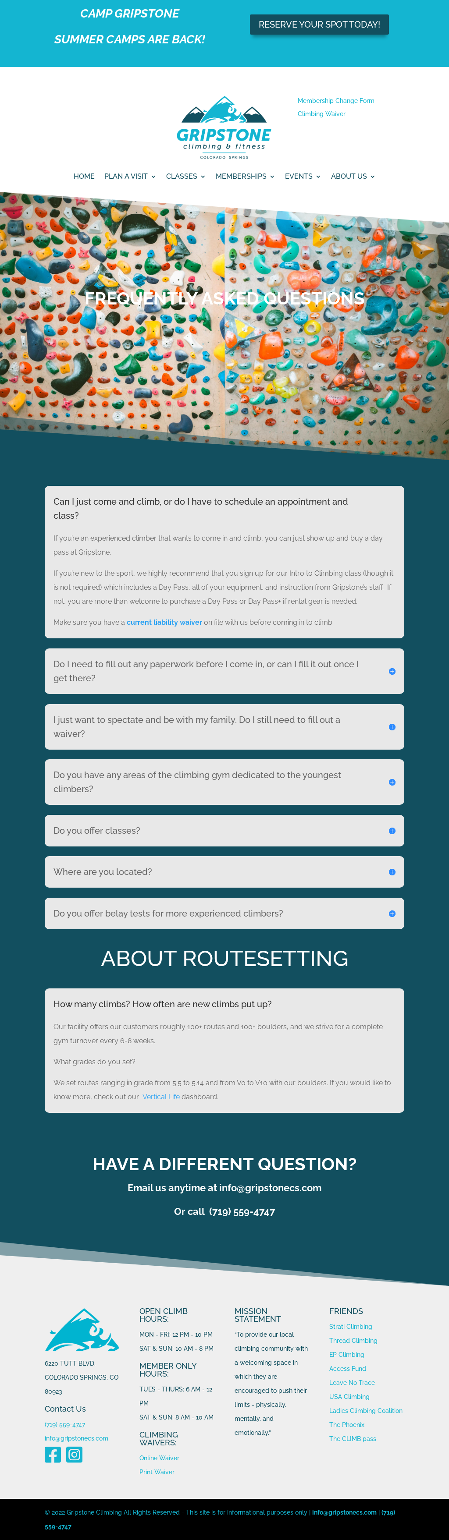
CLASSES (181, 177)
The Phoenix (346, 1424)
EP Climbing (346, 1354)
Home (84, 177)
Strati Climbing (350, 1326)
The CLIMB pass (352, 1438)
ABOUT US (349, 177)
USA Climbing (349, 1396)
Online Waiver (159, 1458)
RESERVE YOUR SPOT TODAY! (319, 24)
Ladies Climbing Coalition (366, 1410)
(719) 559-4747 (65, 1424)
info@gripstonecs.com (76, 1438)
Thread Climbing (353, 1340)
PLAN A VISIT (126, 177)
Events (299, 177)
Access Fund (347, 1368)
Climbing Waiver (322, 114)
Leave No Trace (352, 1382)
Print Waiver (157, 1472)
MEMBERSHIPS (241, 177)
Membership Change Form (336, 101)
